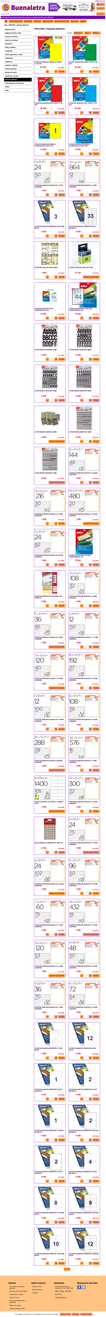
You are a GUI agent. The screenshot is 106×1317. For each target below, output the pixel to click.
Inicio (5, 25)
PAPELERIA (12, 25)
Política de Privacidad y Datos (18, 1291)
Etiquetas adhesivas (23, 25)
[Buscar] (52, 14)
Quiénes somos (37, 1286)
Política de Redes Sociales (17, 1308)
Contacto (35, 1293)
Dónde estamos (37, 1289)
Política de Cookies (15, 1305)
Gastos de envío (14, 1297)
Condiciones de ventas (16, 1294)
